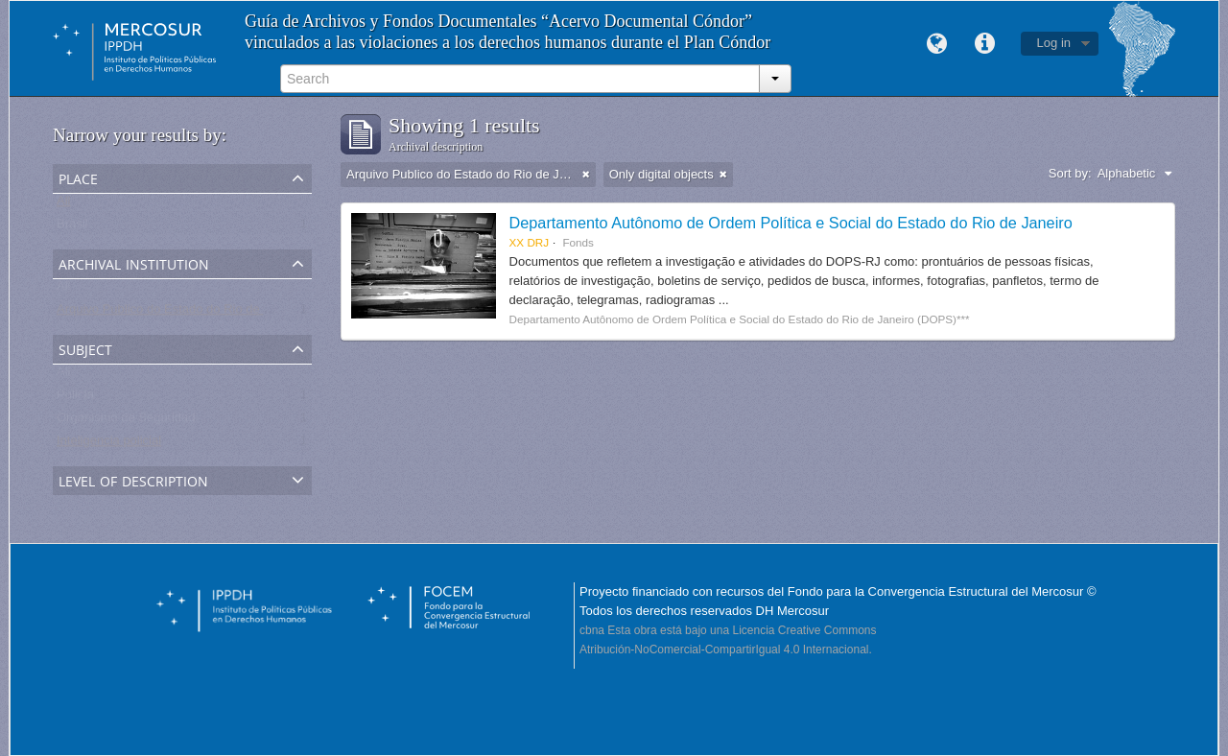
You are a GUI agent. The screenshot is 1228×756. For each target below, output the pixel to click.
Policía (75, 398)
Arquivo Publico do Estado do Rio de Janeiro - (184, 313)
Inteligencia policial (109, 444)
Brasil (72, 228)
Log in (1054, 42)
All (63, 205)
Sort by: (1070, 173)
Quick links (985, 44)
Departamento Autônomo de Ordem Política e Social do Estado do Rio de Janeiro (791, 222)
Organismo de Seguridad (126, 421)
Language (937, 44)
